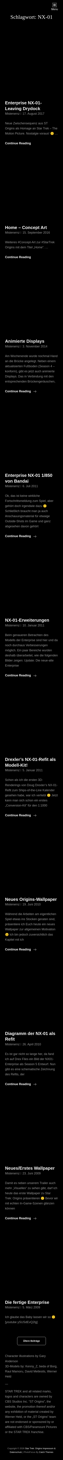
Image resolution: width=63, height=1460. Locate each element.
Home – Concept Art (26, 227)
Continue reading (20, 391)
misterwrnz (12, 113)
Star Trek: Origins (33, 1448)
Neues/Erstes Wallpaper (30, 1168)
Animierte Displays (24, 341)
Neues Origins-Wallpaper (31, 899)
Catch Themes (46, 1452)
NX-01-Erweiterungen (27, 620)
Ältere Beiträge (31, 1341)
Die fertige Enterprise (27, 1302)
